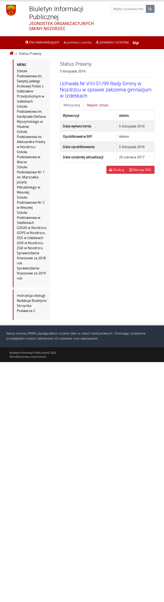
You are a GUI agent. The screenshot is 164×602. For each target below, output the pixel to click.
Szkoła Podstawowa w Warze (28, 157)
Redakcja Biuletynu (32, 300)
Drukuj (116, 169)
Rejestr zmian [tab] (97, 105)
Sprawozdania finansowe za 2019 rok (31, 273)
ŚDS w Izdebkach (30, 237)
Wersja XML (140, 169)
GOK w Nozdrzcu (30, 243)
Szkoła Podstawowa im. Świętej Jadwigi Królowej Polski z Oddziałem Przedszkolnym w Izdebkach (30, 86)
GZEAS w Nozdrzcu (31, 227)
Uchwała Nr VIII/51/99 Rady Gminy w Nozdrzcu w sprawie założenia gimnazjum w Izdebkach (106, 90)
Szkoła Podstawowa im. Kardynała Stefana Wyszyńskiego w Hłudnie (31, 116)
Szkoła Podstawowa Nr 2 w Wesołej (31, 202)
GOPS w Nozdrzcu (31, 232)
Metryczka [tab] (71, 105)
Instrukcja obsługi (31, 295)
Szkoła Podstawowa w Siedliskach (28, 217)
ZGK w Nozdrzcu (30, 248)
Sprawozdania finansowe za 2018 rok (31, 258)
